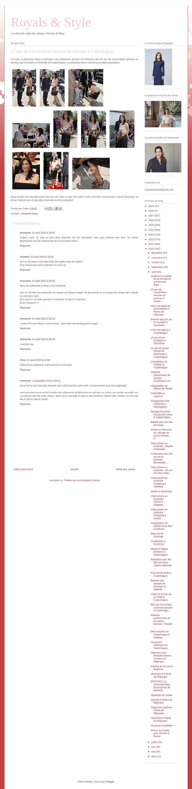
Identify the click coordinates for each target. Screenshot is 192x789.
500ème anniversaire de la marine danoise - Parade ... (161, 621)
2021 (152, 206)
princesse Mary (29, 213)
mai (153, 751)
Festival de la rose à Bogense (162, 668)
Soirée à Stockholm (161, 491)
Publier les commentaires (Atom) (82, 480)
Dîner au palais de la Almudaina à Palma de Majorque (161, 310)
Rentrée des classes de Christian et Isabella (158, 585)
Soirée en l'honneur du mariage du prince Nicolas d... (161, 434)
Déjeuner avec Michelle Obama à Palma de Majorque (161, 657)
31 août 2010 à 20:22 (43, 318)
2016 (152, 220)
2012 (152, 239)
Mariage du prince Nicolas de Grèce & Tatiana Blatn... (161, 414)
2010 (152, 248)
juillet (154, 742)
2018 (152, 210)
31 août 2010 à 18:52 (42, 256)
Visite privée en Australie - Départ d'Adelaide (162, 446)
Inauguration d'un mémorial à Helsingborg (160, 403)
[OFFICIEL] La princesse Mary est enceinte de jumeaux (160, 686)
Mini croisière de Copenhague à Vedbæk (160, 634)
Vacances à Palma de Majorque (161, 675)
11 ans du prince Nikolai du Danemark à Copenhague (160, 352)
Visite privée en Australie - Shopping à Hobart (159, 514)
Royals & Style (51, 22)
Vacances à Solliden (162, 725)
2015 (152, 225)
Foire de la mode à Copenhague (161, 574)
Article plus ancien (125, 469)
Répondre (25, 245)
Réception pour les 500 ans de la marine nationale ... (161, 564)
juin (153, 746)
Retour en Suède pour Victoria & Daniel (160, 733)
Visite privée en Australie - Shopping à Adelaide (159, 482)
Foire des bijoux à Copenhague (160, 331)
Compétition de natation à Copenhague (159, 364)
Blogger (110, 781)
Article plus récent (23, 469)
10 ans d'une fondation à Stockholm (158, 340)
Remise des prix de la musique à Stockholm (161, 322)
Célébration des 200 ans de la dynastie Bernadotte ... (162, 458)
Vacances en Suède (161, 695)
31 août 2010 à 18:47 (43, 232)
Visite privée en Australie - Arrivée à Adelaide (159, 500)
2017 (152, 215)
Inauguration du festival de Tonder (162, 387)
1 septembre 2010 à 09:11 (46, 380)
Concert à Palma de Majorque (161, 701)
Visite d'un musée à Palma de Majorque (161, 710)
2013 (152, 234)
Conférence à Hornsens (158, 543)
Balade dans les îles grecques (162, 423)
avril (153, 756)
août (154, 271)
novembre (157, 257)
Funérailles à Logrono (158, 395)
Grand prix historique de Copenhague (159, 645)
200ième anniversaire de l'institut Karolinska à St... (161, 376)
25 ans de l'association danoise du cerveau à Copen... (159, 295)
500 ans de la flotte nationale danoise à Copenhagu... (162, 607)
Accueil (74, 469)
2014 (152, 229)
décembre (157, 252)
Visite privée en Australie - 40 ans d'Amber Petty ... (162, 470)
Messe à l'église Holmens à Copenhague (159, 551)
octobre (155, 262)
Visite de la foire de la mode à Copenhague (161, 597)
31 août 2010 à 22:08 (38, 360)
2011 (152, 244)
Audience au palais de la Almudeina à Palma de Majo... (161, 280)
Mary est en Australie (157, 535)
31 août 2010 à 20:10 (43, 280)
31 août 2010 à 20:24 (43, 339)
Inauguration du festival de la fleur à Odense (162, 526)
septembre (157, 267)
